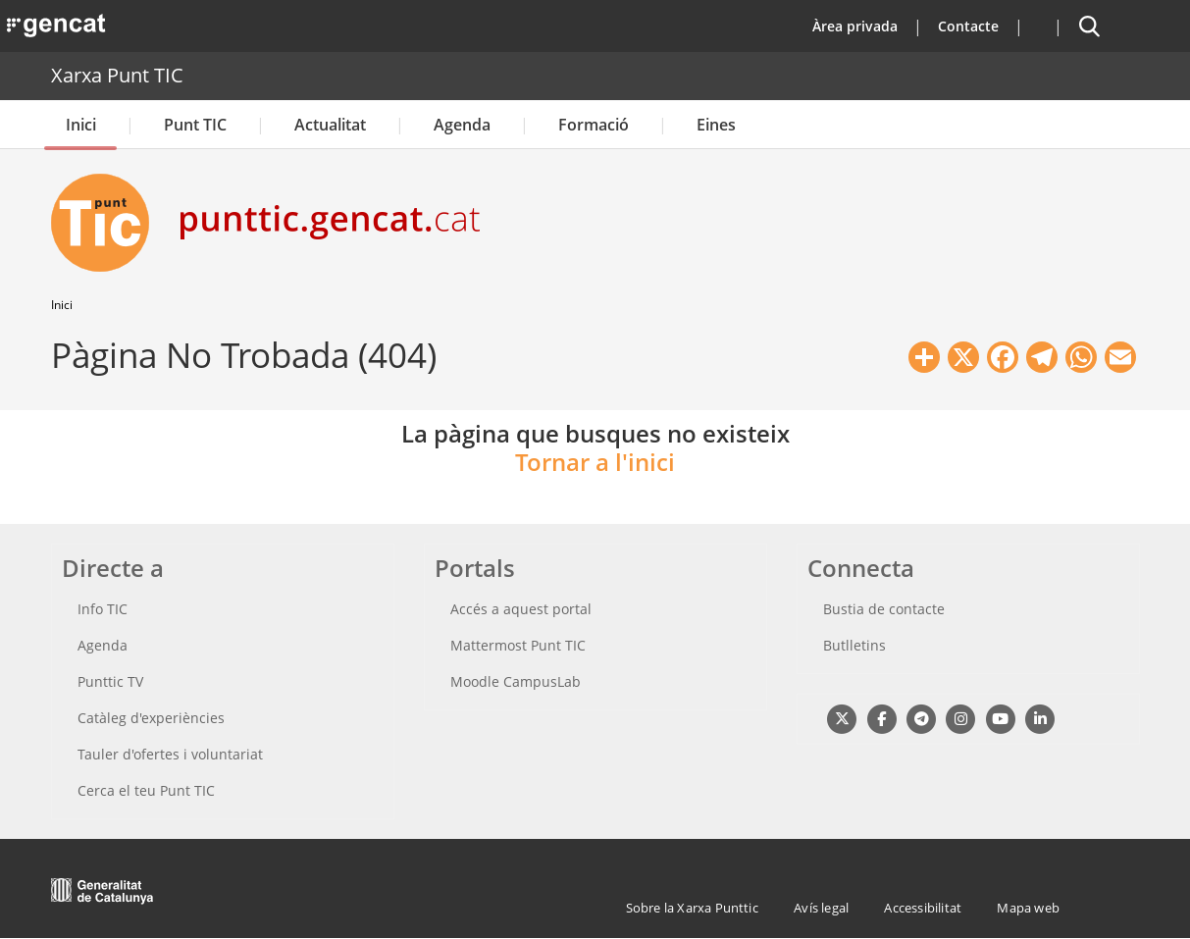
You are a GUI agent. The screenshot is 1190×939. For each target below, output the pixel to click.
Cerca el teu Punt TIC (146, 790)
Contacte (968, 26)
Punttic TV (110, 681)
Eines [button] (716, 124)
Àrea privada (855, 26)
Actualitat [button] (330, 124)
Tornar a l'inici (595, 461)
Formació (593, 124)
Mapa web (1028, 907)
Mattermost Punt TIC (518, 645)
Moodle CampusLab (515, 681)
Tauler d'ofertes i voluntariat (170, 754)
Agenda (462, 124)
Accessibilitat (922, 907)
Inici (81, 124)
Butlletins (854, 645)
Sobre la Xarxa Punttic (692, 907)
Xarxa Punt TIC (117, 75)
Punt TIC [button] (195, 124)
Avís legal (821, 907)
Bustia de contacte (884, 609)
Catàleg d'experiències (151, 717)
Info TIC (103, 609)
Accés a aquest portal (521, 609)
